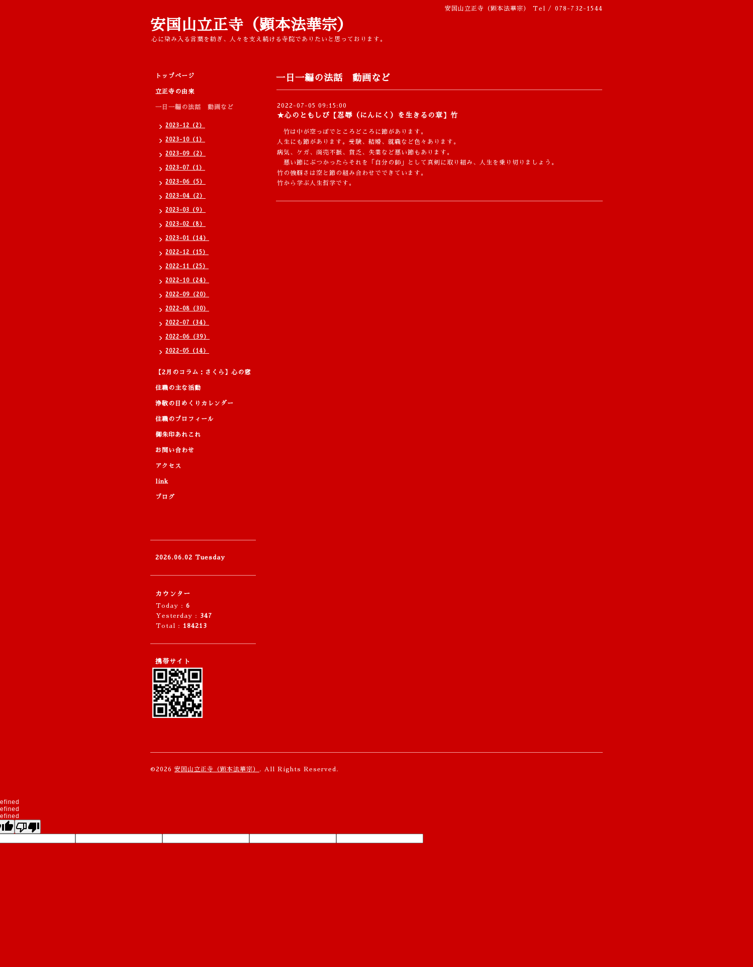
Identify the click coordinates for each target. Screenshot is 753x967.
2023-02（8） (185, 224)
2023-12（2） (185, 125)
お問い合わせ (175, 450)
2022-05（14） (187, 351)
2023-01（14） (187, 238)
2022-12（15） (187, 252)
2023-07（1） (185, 168)
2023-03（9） (185, 210)
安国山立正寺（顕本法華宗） (251, 25)
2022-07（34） (187, 323)
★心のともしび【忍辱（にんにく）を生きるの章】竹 (367, 115)
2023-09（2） (185, 153)
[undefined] (28, 827)
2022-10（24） (187, 280)
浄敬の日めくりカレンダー (194, 403)
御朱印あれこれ (178, 435)
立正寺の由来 (175, 92)
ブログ (165, 497)
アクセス (168, 466)
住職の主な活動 (178, 388)
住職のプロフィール (184, 419)
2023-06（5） (185, 182)
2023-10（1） (185, 139)
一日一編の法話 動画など (194, 107)
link (161, 481)
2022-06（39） (187, 337)
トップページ (175, 76)
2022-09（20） (187, 294)
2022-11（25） (187, 266)
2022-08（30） (187, 308)
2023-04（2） (185, 196)
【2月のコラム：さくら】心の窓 (203, 372)
